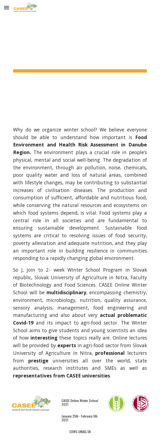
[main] (80, 59)
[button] (6, 7)
